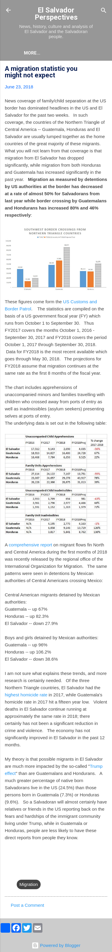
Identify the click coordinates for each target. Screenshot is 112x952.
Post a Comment (27, 905)
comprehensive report (30, 544)
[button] (103, 69)
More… (32, 53)
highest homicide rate (26, 694)
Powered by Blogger (56, 945)
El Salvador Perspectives (56, 13)
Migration (28, 884)
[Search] (103, 11)
